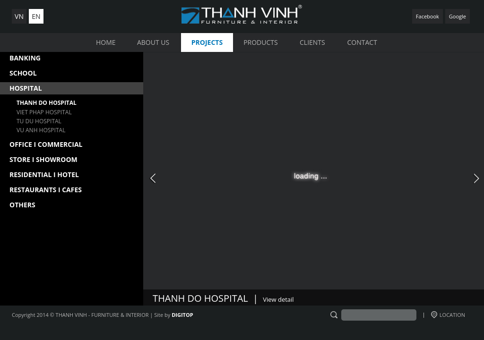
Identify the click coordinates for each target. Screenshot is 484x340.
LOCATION (448, 314)
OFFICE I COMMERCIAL (46, 144)
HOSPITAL (25, 88)
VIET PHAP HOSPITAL (44, 112)
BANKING (25, 57)
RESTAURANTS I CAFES (45, 189)
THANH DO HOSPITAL (47, 103)
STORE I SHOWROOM (43, 159)
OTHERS (22, 204)
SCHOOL (23, 72)
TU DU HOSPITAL (39, 121)
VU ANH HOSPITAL (41, 130)
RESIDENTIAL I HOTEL (44, 174)
